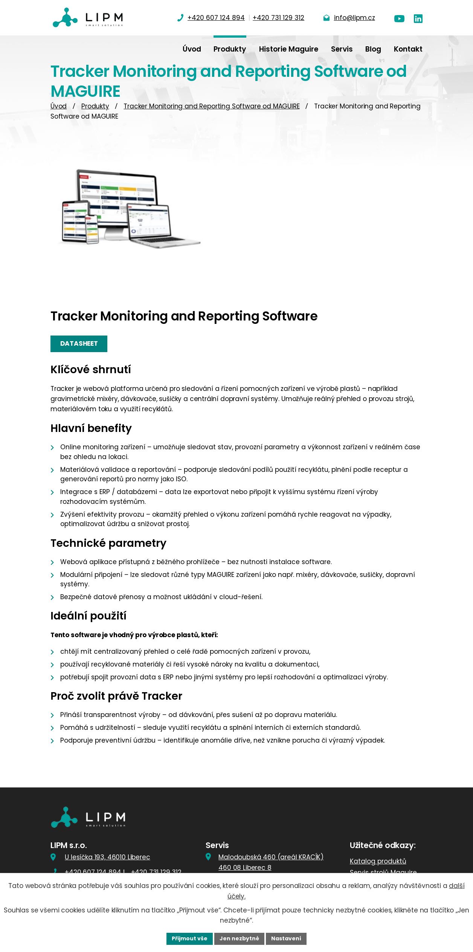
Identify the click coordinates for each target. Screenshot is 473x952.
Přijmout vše (190, 938)
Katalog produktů (378, 861)
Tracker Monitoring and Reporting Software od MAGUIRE (211, 106)
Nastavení (286, 938)
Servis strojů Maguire (383, 872)
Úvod (58, 106)
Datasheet (79, 343)
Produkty (95, 106)
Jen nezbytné (239, 938)
